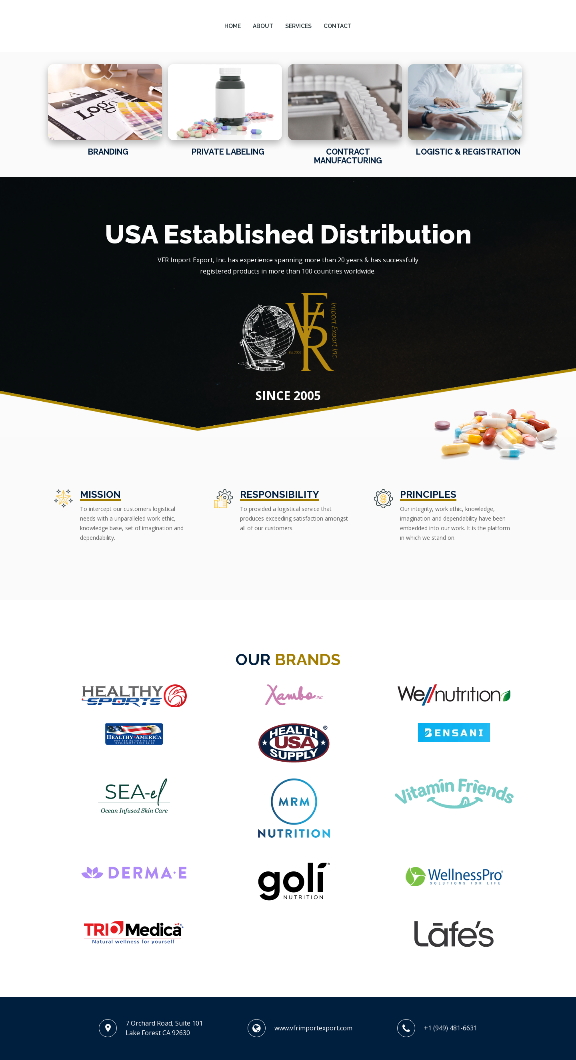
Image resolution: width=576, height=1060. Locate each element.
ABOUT (263, 26)
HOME (232, 26)
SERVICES (298, 26)
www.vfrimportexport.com (313, 1028)
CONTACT (338, 26)
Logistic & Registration (468, 152)
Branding (108, 152)
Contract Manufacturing (348, 156)
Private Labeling (228, 152)
